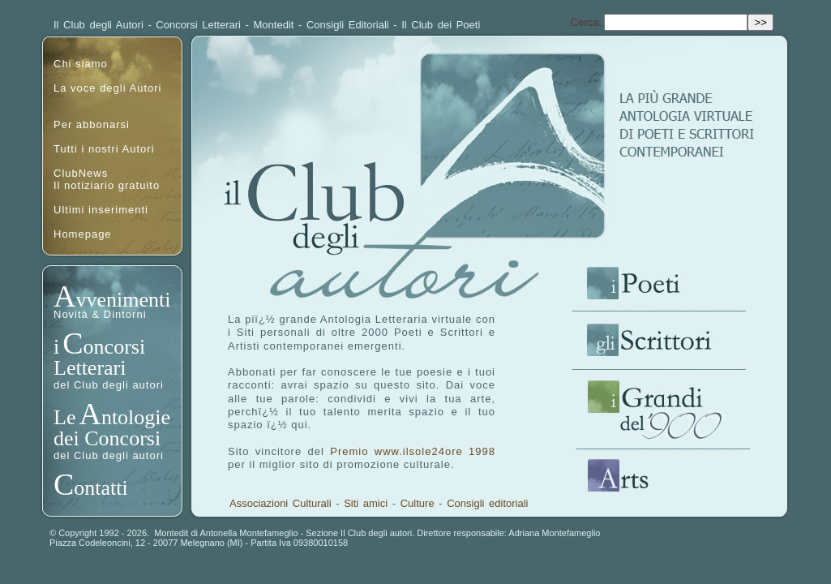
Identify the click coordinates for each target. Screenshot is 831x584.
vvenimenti (122, 299)
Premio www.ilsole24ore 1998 (412, 451)
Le (64, 417)
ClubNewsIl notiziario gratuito (107, 179)
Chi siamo (81, 64)
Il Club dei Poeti (440, 25)
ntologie (135, 417)
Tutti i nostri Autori (104, 149)
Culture (418, 503)
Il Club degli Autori (98, 25)
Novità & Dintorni (100, 314)
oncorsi (115, 347)
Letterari (90, 368)
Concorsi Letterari (198, 25)
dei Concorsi (107, 438)
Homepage (83, 234)
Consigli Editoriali (347, 25)
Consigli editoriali (487, 503)
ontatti (100, 488)
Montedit (274, 25)
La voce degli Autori (107, 88)
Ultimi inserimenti (101, 210)
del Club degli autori (109, 385)
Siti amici (366, 503)
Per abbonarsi (92, 124)
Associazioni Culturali (280, 503)
